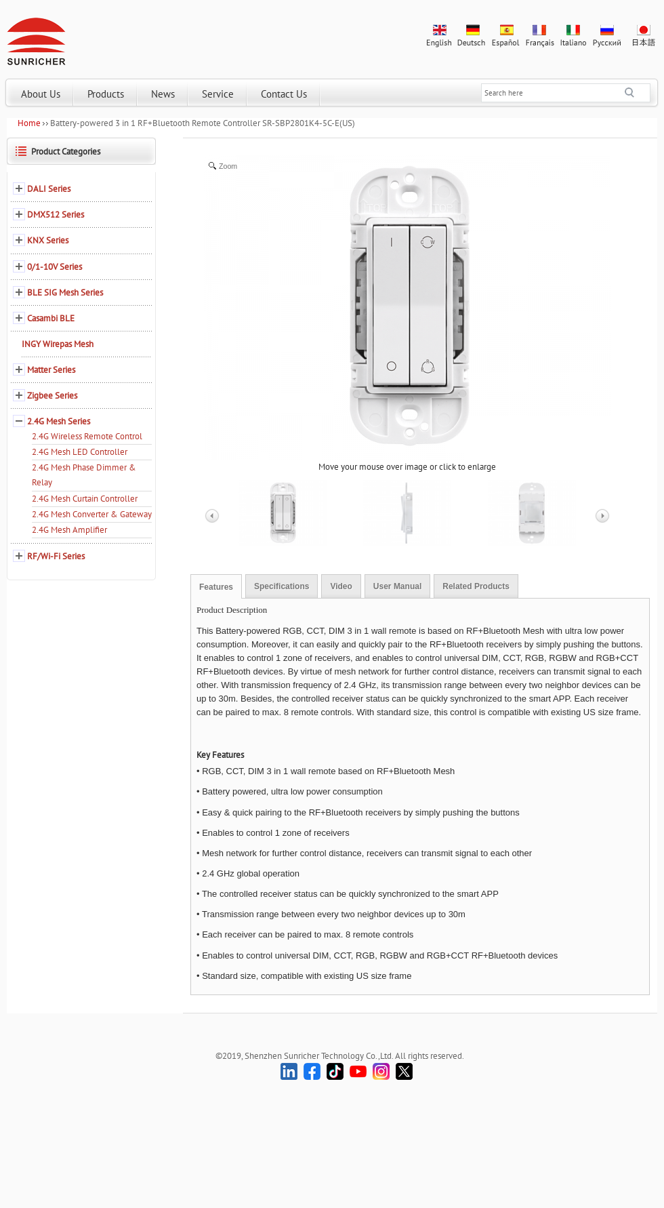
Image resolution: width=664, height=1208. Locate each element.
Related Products (476, 586)
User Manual (397, 586)
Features (216, 587)
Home (29, 123)
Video (341, 586)
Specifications (281, 586)
